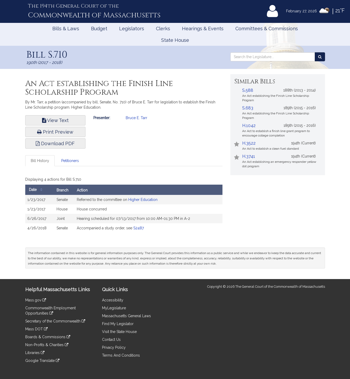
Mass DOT (36, 329)
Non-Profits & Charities (46, 345)
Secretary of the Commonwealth (55, 321)
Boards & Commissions (47, 337)
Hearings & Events (203, 28)
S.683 (247, 107)
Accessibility (112, 300)
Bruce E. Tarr (136, 118)
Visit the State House (119, 332)
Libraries (34, 353)
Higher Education (143, 200)
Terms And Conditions (121, 355)
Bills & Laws (65, 28)
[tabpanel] (123, 205)
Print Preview (55, 132)
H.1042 (249, 125)
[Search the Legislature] (320, 56)
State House (175, 40)
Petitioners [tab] (70, 161)
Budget (99, 28)
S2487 (138, 228)
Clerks (163, 28)
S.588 (247, 90)
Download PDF (55, 143)
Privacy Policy (114, 347)
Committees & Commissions (266, 28)
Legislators (131, 28)
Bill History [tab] (40, 161)
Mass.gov (35, 300)
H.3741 (248, 156)
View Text (55, 120)
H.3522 (249, 143)
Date (37, 190)
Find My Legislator (118, 324)
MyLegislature (114, 308)
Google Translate (42, 360)
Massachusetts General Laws (126, 316)
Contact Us (111, 339)
